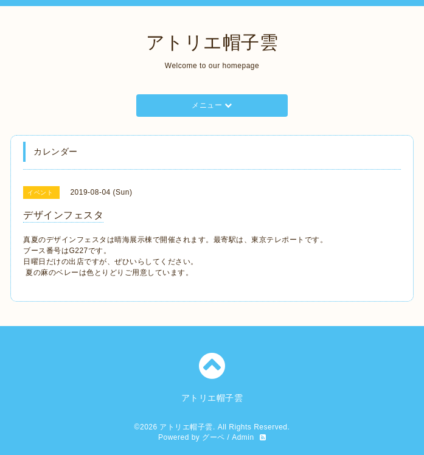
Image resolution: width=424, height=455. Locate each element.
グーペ (213, 437)
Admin (243, 437)
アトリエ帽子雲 (212, 42)
